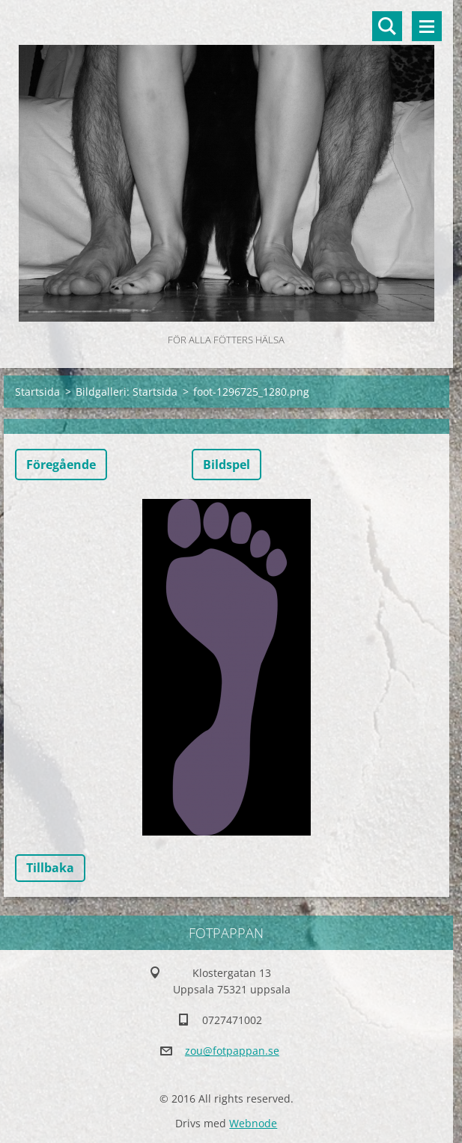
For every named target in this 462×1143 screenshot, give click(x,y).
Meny (427, 26)
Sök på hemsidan (387, 26)
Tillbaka (50, 867)
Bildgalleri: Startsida (126, 391)
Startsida (37, 391)
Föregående (61, 464)
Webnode (253, 1123)
